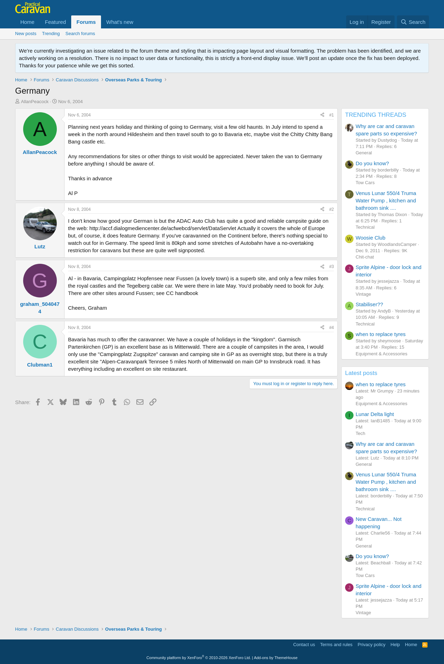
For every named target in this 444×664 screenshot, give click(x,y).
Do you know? (372, 163)
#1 (331, 115)
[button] (139, 21)
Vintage (363, 294)
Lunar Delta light (375, 414)
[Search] (413, 21)
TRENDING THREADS (375, 115)
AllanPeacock (35, 101)
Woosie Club (370, 238)
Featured (55, 22)
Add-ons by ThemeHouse (276, 658)
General (364, 152)
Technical (365, 227)
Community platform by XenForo (199, 658)
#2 (331, 209)
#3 (331, 266)
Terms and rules (336, 644)
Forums (86, 22)
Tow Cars (365, 182)
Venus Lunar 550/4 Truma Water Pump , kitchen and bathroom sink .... (386, 200)
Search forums (80, 33)
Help (395, 644)
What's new (119, 22)
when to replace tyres (381, 334)
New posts (25, 33)
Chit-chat (365, 257)
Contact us (304, 644)
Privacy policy (371, 644)
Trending (51, 33)
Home (27, 22)
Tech (360, 433)
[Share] (322, 115)
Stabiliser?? (369, 304)
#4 (331, 327)
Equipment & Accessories (381, 353)
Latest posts (361, 373)
